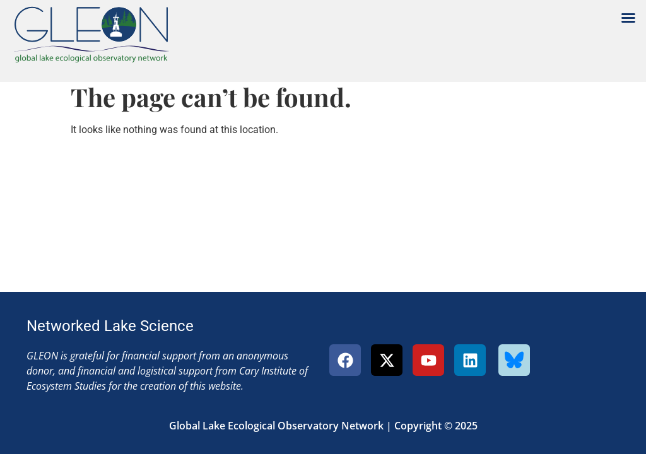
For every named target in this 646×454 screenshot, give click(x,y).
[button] (628, 17)
